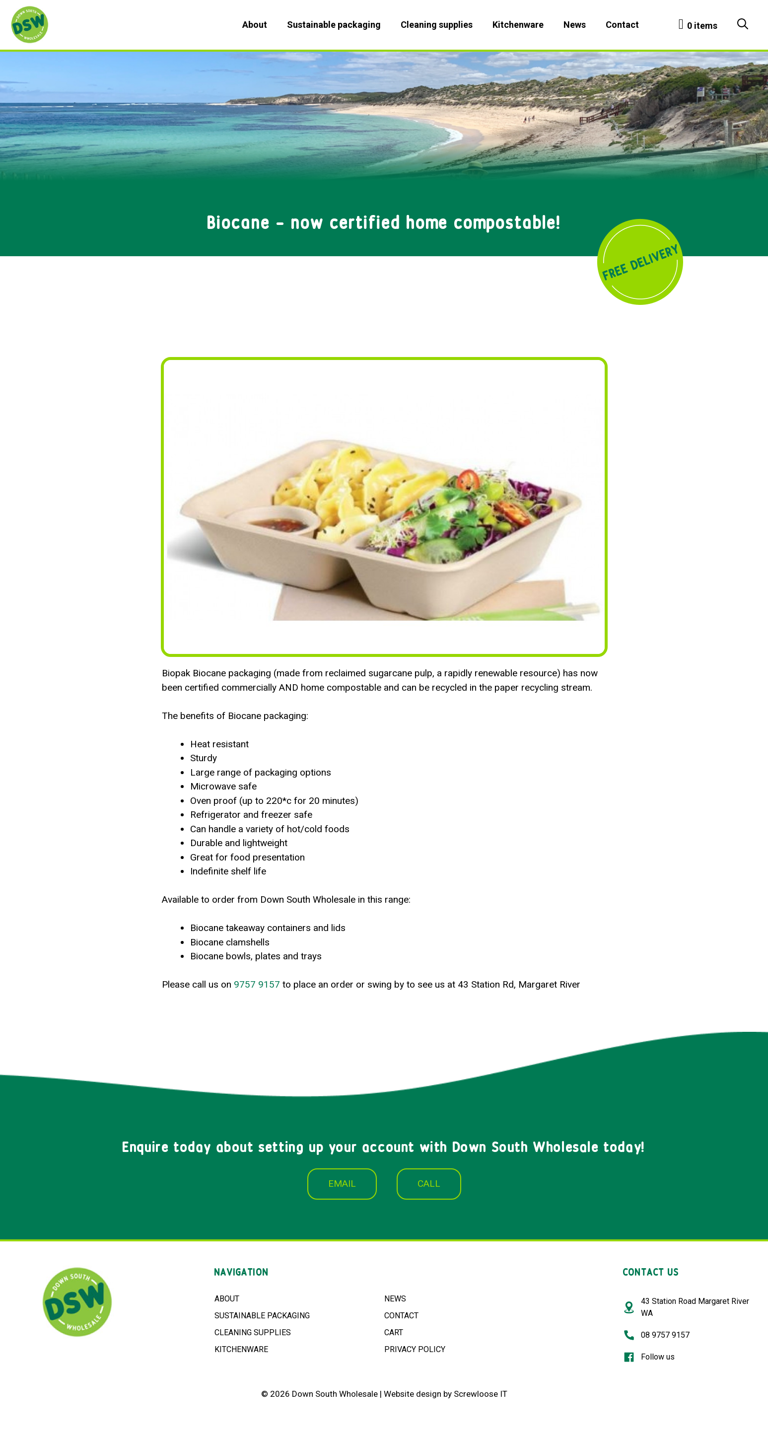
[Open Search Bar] (742, 24)
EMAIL (342, 1183)
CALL (429, 1183)
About (254, 24)
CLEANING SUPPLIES (252, 1332)
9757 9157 (257, 984)
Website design (412, 1394)
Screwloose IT (480, 1394)
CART (393, 1332)
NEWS (395, 1298)
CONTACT (401, 1315)
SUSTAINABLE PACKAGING (262, 1315)
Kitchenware (518, 24)
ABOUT (226, 1298)
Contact (622, 24)
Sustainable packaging (334, 24)
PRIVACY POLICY (414, 1349)
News (574, 24)
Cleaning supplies (437, 24)
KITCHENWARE (241, 1349)
